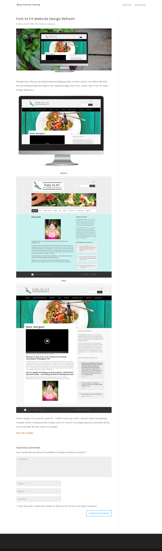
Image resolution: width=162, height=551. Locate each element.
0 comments (50, 24)
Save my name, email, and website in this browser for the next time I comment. (58, 506)
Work (41, 24)
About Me (127, 5)
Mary (21, 24)
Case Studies (140, 5)
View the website (24, 433)
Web (36, 24)
